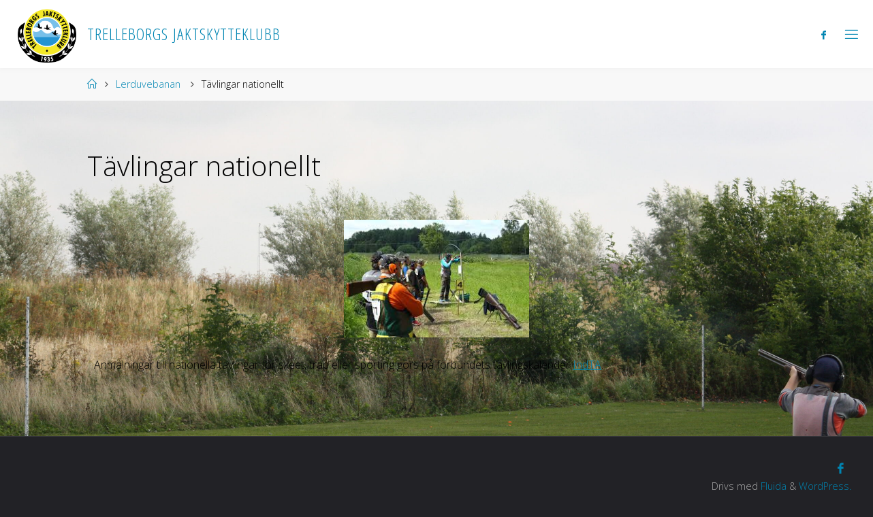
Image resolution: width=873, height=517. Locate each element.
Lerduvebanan (148, 84)
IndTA (587, 364)
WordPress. (825, 486)
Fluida (772, 486)
